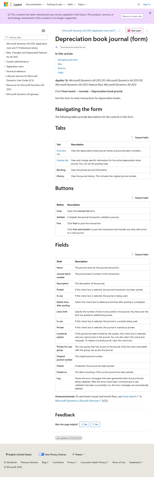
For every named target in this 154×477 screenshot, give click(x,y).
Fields (60, 72)
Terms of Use (118, 462)
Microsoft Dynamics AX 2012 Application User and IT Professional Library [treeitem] (26, 45)
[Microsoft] (6, 4)
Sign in (146, 4)
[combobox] (25, 37)
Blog (44, 462)
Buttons (62, 68)
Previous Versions (29, 462)
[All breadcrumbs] (58, 30)
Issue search (129, 396)
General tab (62, 160)
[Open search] (138, 4)
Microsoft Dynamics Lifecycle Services (77, 400)
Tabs (60, 63)
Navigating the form (68, 59)
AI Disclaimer (10, 462)
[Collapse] (43, 31)
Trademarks (134, 462)
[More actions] (147, 30)
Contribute (58, 462)
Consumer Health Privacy (93, 462)
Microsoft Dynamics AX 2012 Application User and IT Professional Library (90, 30)
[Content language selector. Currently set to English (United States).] (19, 454)
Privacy (71, 462)
